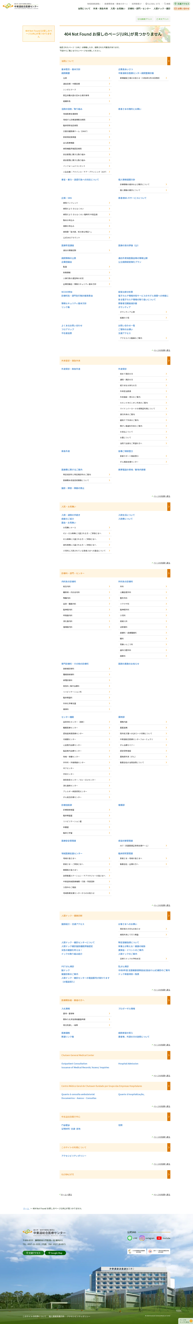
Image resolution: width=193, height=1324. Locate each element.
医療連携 (65, 1032)
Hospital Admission (128, 1063)
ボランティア (124, 307)
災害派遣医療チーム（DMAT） (76, 131)
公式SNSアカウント (71, 237)
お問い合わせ (183, 8)
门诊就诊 (65, 1125)
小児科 (123, 615)
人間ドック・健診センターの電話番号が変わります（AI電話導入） (85, 979)
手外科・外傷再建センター (74, 762)
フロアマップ (67, 329)
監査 (65, 266)
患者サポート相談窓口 (129, 456)
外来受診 (122, 368)
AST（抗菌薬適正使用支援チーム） (134, 845)
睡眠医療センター (70, 727)
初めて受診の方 (126, 373)
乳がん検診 (123, 966)
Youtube (166, 1238)
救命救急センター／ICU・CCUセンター (79, 779)
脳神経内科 (67, 609)
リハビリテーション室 (72, 821)
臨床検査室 (67, 815)
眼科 (122, 638)
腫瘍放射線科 (68, 674)
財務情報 (67, 272)
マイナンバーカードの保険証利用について (137, 408)
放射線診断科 (68, 668)
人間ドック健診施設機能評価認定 (77, 946)
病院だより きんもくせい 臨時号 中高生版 (80, 214)
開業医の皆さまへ (70, 870)
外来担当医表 (125, 391)
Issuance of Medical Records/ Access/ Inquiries (85, 1067)
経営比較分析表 (125, 291)
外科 (122, 586)
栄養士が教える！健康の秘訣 (131, 946)
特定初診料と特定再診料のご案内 (77, 474)
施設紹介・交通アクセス (72, 924)
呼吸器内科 (67, 615)
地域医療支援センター (71, 853)
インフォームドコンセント (74, 166)
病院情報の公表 (68, 258)
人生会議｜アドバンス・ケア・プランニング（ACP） (85, 171)
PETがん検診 (67, 966)
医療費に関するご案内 (71, 469)
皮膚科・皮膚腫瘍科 (128, 632)
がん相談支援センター (129, 461)
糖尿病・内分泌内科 (71, 592)
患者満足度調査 (69, 137)
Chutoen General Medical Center (77, 1055)
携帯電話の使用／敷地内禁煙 (131, 469)
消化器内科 (67, 621)
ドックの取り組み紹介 (71, 953)
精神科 (66, 709)
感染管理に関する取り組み (74, 160)
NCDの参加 (66, 291)
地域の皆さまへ (69, 858)
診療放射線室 (68, 809)
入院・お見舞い (118, 8)
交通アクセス (183, 3)
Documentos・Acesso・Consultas (78, 1098)
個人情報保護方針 (126, 179)
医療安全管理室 (68, 840)
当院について (84, 8)
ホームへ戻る (66, 1194)
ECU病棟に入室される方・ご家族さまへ (79, 539)
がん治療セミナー (127, 745)
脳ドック (65, 970)
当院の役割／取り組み (71, 108)
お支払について (126, 431)
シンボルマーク (69, 89)
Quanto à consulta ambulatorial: (78, 1094)
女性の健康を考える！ (71, 950)
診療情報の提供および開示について (135, 184)
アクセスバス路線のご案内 (131, 338)
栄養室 (66, 827)
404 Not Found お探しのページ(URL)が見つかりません (38, 33)
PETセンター (68, 768)
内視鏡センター (69, 739)
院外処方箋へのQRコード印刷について (136, 733)
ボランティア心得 (127, 312)
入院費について (125, 518)
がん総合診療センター (72, 797)
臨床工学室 (67, 833)
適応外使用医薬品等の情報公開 (133, 258)
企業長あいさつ (125, 69)
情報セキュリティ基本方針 (73, 303)
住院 (120, 1125)
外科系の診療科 (125, 581)
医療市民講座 (67, 245)
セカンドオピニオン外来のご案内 (134, 402)
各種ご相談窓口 (125, 451)
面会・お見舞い (68, 522)
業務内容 (123, 722)
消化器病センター (70, 785)
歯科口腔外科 (125, 650)
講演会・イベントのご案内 (130, 950)
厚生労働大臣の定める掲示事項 (76, 95)
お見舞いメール (69, 527)
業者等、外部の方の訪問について (134, 1036)
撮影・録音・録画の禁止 (72, 488)
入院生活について (126, 514)
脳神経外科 (124, 609)
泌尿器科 (123, 627)
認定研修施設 (125, 751)
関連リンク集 (67, 1036)
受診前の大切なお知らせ (130, 928)
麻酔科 (123, 656)
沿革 (65, 78)
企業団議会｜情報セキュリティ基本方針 (79, 284)
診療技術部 (66, 804)
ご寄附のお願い (125, 329)
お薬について (125, 437)
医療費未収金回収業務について (76, 480)
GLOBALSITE (67, 1174)
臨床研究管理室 (125, 853)
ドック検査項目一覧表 (128, 974)
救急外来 (65, 451)
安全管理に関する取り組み (74, 154)
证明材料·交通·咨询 (70, 1128)
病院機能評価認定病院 (72, 148)
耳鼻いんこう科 (126, 644)
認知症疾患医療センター (73, 733)
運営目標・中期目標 (71, 83)
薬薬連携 (123, 727)
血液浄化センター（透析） (74, 722)
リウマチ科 (124, 603)
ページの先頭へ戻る (162, 350)
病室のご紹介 (67, 518)
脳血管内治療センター (72, 751)
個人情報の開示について (130, 190)
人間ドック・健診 (162, 8)
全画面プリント (145, 19)
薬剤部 (121, 716)
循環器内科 (67, 627)
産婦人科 (123, 621)
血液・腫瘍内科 (69, 603)
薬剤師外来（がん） (128, 756)
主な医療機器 (68, 142)
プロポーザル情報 (126, 1008)
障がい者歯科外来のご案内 (131, 426)
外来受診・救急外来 (70, 360)
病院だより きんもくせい (73, 208)
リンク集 (65, 307)
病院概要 (65, 73)
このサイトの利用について (73, 1147)
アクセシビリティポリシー (73, 1155)
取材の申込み (68, 220)
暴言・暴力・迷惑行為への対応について (80, 179)
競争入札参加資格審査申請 (74, 1019)
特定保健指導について (128, 942)
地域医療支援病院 (70, 114)
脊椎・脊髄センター (71, 756)
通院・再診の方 (126, 379)
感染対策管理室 (125, 840)
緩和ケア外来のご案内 (129, 420)
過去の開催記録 (69, 250)
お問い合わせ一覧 (126, 325)
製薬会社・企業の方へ (129, 864)
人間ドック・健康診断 (71, 915)
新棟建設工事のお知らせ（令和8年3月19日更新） (140, 78)
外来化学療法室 (69, 703)
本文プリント (162, 19)
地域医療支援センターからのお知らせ (79, 893)
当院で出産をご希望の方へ (131, 443)
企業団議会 (66, 261)
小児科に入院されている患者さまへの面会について (84, 550)
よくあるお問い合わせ (71, 325)
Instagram (149, 1238)
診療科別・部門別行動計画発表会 (77, 295)
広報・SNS (66, 197)
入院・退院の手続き (70, 514)
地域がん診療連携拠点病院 (74, 119)
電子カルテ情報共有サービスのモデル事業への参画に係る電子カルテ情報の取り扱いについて (143, 297)
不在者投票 (66, 333)
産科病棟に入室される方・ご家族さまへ (79, 545)
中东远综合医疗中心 (70, 1116)
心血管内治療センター (72, 745)
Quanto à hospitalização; (131, 1094)
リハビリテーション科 (72, 691)
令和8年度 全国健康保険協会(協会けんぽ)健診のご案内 (144, 970)
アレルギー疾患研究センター (75, 791)
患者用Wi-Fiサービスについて (132, 197)
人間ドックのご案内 (127, 953)
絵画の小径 (124, 317)
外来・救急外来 (100, 8)
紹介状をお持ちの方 (128, 385)
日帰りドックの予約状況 (130, 958)
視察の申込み (68, 226)
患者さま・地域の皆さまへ (131, 858)
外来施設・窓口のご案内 (130, 397)
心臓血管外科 (125, 592)
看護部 (121, 804)
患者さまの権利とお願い (129, 108)
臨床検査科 (67, 697)
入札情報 (65, 1008)
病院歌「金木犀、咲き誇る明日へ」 (78, 231)
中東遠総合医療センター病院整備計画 (136, 73)
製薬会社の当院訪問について (132, 762)
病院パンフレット (70, 203)
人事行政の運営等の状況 (73, 278)
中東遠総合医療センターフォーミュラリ (136, 739)
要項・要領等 (68, 1013)
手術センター (68, 774)
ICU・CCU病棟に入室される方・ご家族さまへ (82, 533)
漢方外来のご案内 (127, 414)
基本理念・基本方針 (70, 69)
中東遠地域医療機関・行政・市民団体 (79, 881)
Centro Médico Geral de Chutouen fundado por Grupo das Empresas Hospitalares (101, 1085)
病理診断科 (67, 680)
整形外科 (123, 598)
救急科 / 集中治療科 (71, 686)
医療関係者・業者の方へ (72, 1000)
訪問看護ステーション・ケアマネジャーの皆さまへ (84, 875)
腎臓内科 (67, 598)
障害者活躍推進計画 (127, 303)
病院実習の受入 (125, 1032)
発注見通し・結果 (70, 1025)
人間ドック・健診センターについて (78, 942)
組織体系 (67, 101)
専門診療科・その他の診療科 (75, 663)
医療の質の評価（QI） (129, 245)
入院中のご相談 (69, 887)
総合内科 (67, 586)
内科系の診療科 (68, 581)
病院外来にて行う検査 (129, 934)
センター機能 (67, 716)
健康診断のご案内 (69, 974)
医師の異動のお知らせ (128, 663)
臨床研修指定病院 (70, 125)
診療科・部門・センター (139, 8)
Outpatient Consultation (74, 1063)
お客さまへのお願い (127, 924)
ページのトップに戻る (184, 1321)
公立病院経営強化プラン (129, 261)
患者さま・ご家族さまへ (73, 864)
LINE (135, 1238)
